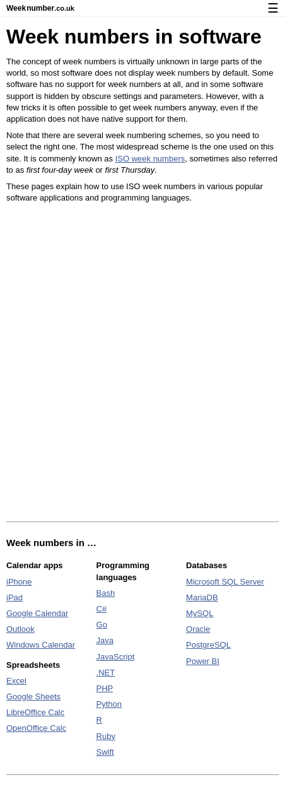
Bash (105, 593)
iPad (14, 597)
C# (101, 609)
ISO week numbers (150, 158)
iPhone (19, 581)
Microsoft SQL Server (225, 581)
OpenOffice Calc (36, 728)
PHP (104, 688)
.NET (105, 672)
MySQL (199, 613)
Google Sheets (33, 696)
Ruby (105, 736)
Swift (105, 752)
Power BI (202, 661)
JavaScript (115, 656)
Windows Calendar (40, 645)
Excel (16, 680)
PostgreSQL (208, 645)
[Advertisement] (142, 362)
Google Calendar (37, 613)
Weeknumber (40, 8)
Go (101, 624)
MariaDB (202, 597)
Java (104, 640)
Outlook (20, 629)
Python (109, 704)
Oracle (198, 629)
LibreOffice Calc (35, 712)
